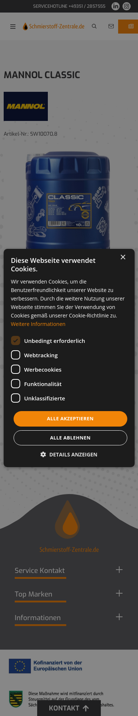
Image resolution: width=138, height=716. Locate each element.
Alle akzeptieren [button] (70, 418)
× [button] (122, 257)
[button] (69, 454)
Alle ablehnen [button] (70, 437)
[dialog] (69, 358)
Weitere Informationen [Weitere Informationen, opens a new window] (38, 323)
